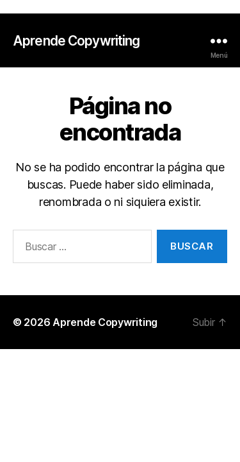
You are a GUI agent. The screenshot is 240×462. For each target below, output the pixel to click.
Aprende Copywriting (76, 40)
